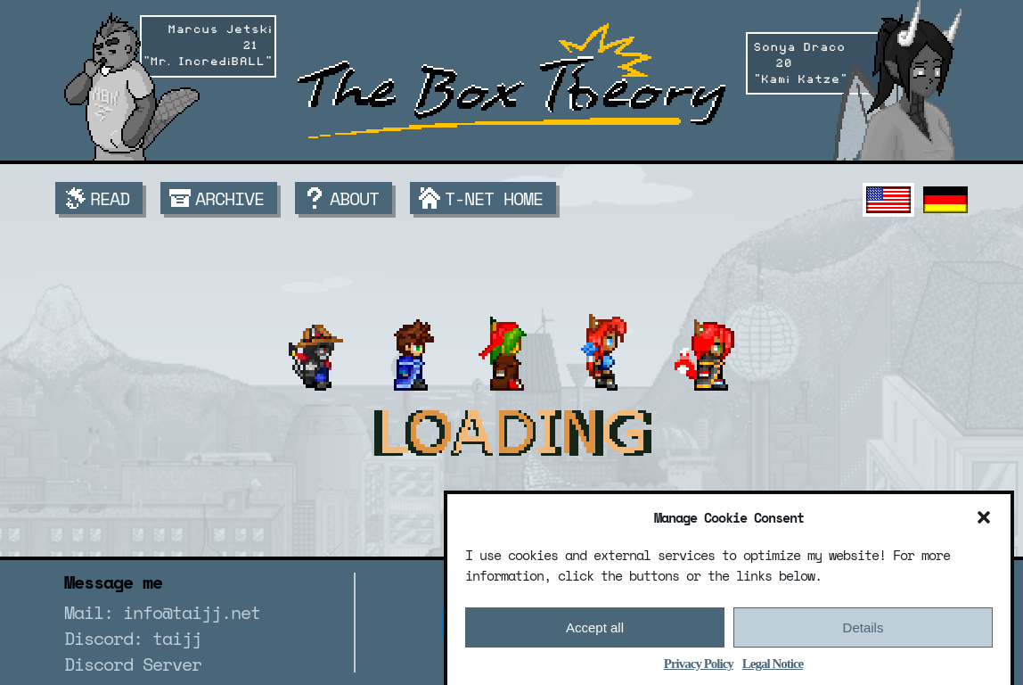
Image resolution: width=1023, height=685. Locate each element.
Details (863, 632)
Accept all (595, 632)
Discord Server (132, 664)
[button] (984, 522)
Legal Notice (772, 668)
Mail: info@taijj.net (162, 612)
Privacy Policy (698, 668)
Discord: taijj (132, 638)
